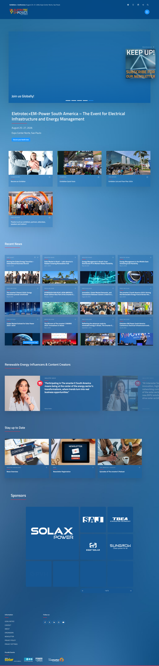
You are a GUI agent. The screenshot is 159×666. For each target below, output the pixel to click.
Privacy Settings (11, 644)
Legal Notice (9, 621)
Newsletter (9, 636)
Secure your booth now (21, 139)
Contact (8, 625)
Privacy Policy (10, 640)
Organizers (9, 632)
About (7, 629)
